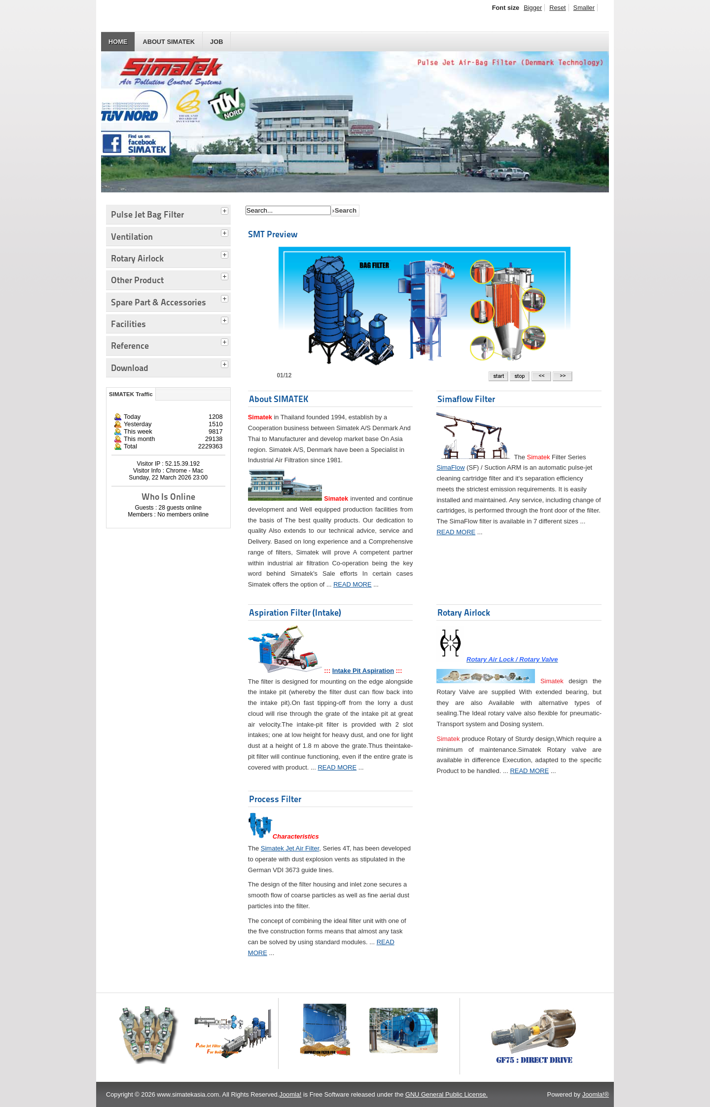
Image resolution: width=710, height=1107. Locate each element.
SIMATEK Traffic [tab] (131, 394)
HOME (117, 41)
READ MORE (352, 584)
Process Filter (275, 799)
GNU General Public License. (446, 1094)
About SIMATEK (168, 41)
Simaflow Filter (466, 399)
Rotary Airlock (463, 612)
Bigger (533, 7)
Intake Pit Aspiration (363, 670)
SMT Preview (272, 234)
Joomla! (291, 1094)
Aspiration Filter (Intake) (295, 612)
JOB (216, 41)
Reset (557, 7)
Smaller (584, 7)
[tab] (226, 210)
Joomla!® (595, 1094)
